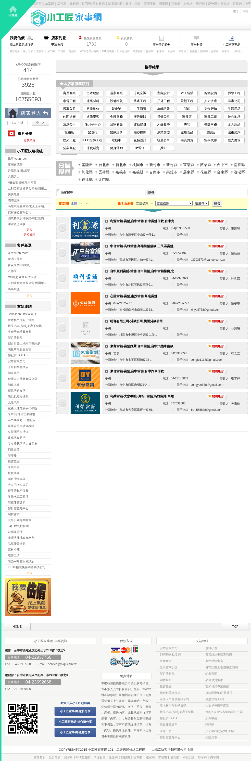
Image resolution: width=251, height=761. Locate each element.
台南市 (154, 172)
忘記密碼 (17, 123)
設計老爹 (28, 51)
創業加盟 (163, 132)
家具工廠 (210, 116)
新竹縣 (171, 165)
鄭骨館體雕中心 (170, 737)
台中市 (222, 165)
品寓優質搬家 (214, 680)
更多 (29, 230)
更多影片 (29, 140)
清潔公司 (234, 101)
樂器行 (93, 132)
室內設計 (163, 93)
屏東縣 (188, 172)
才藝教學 (163, 124)
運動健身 (140, 124)
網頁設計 (188, 757)
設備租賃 (116, 101)
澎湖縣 (239, 172)
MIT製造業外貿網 (89, 51)
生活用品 (234, 109)
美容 (187, 124)
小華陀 (243, 11)
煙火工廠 (69, 140)
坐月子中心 (93, 124)
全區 (74, 203)
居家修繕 (116, 93)
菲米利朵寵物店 (170, 693)
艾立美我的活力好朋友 (220, 731)
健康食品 (187, 132)
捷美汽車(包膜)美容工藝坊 (177, 712)
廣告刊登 (196, 44)
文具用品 (234, 124)
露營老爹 (15, 51)
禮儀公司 (163, 116)
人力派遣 (210, 101)
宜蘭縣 (188, 165)
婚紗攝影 (140, 132)
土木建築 (93, 93)
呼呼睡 (209, 724)
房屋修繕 (69, 93)
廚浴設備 (210, 93)
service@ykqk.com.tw (62, 664)
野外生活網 (133, 3)
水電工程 (69, 101)
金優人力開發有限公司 (174, 699)
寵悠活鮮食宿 (214, 661)
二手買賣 (140, 109)
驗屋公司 (163, 140)
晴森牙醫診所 (168, 724)
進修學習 (93, 116)
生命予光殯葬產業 (217, 705)
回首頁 (19, 19)
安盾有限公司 (168, 648)
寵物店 (69, 132)
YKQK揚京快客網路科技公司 (224, 712)
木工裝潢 (187, 93)
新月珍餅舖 (167, 673)
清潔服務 (150, 3)
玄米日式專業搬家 (217, 686)
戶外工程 (163, 101)
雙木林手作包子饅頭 (173, 705)
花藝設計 (140, 140)
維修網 (188, 3)
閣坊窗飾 (166, 680)
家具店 (187, 116)
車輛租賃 (163, 109)
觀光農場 (234, 140)
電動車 (116, 140)
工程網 (61, 51)
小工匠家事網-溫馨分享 (75, 732)
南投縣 (239, 165)
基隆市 (87, 165)
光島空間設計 (168, 667)
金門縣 (104, 179)
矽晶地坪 (234, 116)
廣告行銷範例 (161, 44)
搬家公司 (69, 109)
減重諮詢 (234, 132)
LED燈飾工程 (92, 140)
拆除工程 (234, 93)
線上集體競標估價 (24, 41)
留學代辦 (210, 140)
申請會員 (62, 41)
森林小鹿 (211, 648)
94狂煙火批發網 (170, 654)
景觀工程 (187, 101)
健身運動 (116, 148)
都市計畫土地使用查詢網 (221, 667)
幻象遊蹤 (211, 673)
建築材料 (93, 101)
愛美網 (212, 3)
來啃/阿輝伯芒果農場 (219, 693)
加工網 (51, 51)
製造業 (116, 109)
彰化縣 (87, 172)
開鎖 (187, 109)
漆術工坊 (166, 731)
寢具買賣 (187, 140)
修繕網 (72, 51)
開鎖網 (225, 3)
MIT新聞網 (115, 3)
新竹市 (154, 165)
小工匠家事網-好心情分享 (75, 721)
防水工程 (140, 101)
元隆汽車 (211, 737)
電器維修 (93, 109)
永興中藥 (211, 718)
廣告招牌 (140, 116)
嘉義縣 (137, 172)
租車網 (175, 3)
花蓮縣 (205, 172)
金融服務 (116, 116)
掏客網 (226, 51)
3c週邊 (140, 148)
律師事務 (210, 124)
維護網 (113, 757)
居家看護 (116, 124)
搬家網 (163, 3)
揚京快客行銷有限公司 (171, 749)
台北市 (104, 165)
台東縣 (222, 172)
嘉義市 (120, 172)
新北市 (120, 165)
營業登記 (69, 148)
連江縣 (87, 179)
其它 (163, 148)
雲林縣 (104, 172)
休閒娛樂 (69, 116)
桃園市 (137, 165)
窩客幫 (40, 51)
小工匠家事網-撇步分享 (75, 711)
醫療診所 (116, 132)
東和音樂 (166, 661)
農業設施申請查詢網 (218, 654)
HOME (17, 626)
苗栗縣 (205, 165)
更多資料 (29, 234)
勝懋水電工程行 (215, 699)
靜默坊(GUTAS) (170, 718)
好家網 (237, 3)
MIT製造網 (83, 757)
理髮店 (210, 132)
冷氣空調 (140, 93)
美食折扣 (210, 109)
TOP (235, 626)
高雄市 (171, 172)
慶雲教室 (166, 686)
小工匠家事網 (231, 44)
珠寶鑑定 (93, 148)
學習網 (200, 3)
